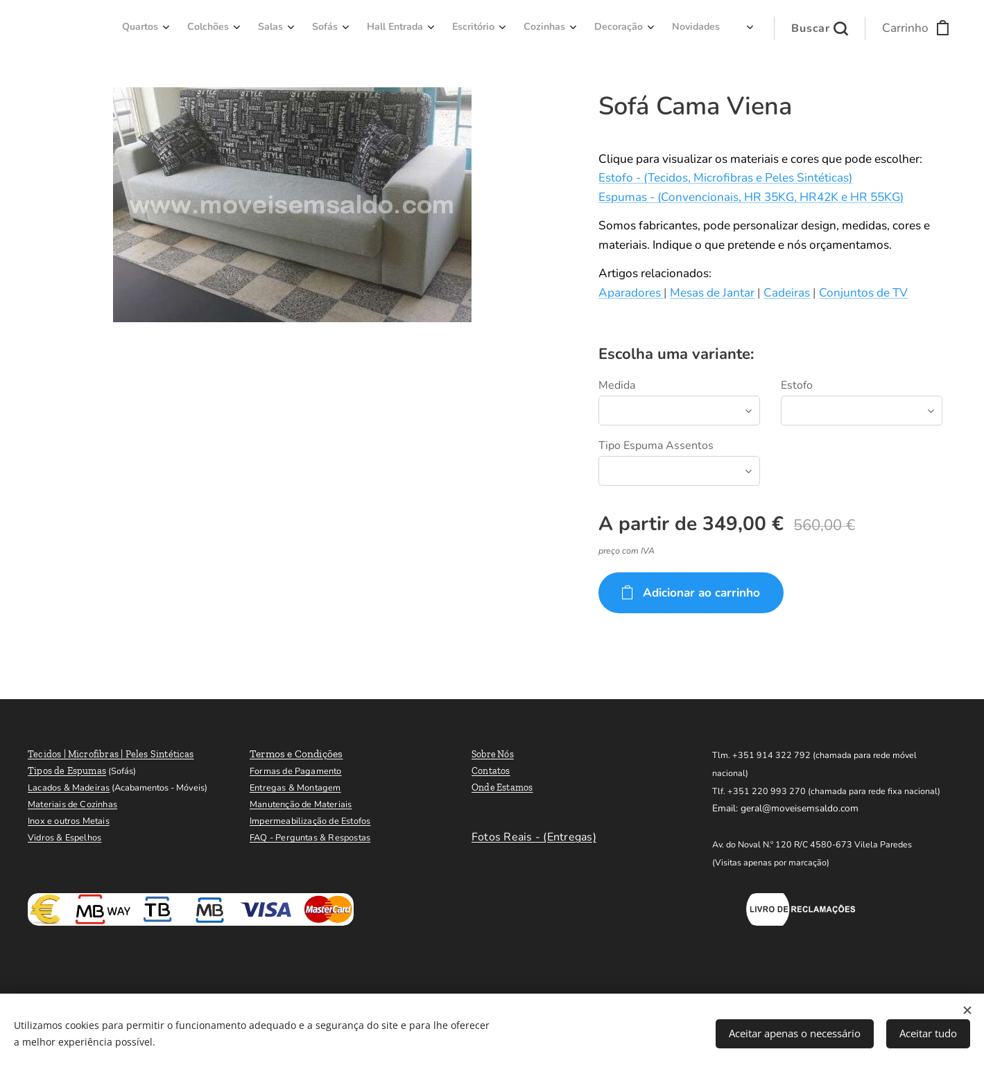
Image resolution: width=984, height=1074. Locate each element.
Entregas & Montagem (295, 788)
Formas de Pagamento (296, 771)
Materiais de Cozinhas (72, 804)
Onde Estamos (502, 787)
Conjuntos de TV (863, 293)
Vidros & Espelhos (64, 837)
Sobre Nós (493, 754)
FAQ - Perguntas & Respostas (310, 837)
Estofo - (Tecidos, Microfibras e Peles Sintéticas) (725, 178)
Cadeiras (786, 293)
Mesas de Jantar (712, 293)
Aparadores (631, 293)
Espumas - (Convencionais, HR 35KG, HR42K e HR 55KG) (751, 197)
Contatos (491, 771)
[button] (819, 28)
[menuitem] (479, 28)
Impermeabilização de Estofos (310, 821)
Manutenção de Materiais (301, 804)
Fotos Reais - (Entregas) (534, 837)
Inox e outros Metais (69, 821)
